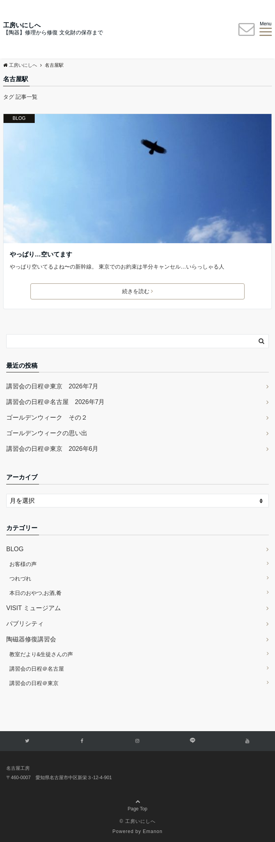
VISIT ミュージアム (33, 608)
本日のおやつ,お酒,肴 (35, 593)
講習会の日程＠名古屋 (36, 669)
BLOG (18, 118)
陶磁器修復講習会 (31, 639)
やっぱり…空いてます (41, 254)
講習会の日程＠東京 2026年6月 (52, 448)
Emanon (153, 831)
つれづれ (20, 578)
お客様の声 (23, 564)
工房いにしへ (22, 25)
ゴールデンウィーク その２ (46, 417)
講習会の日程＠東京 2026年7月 (52, 386)
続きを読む (137, 291)
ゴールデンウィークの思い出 (46, 433)
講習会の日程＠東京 (34, 683)
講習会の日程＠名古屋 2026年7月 (55, 402)
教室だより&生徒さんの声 (41, 654)
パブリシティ (25, 623)
